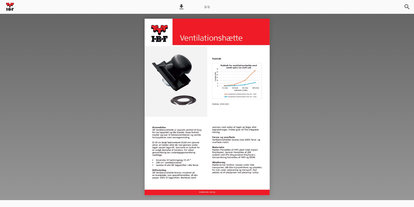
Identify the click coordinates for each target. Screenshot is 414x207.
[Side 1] (207, 7)
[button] (181, 7)
